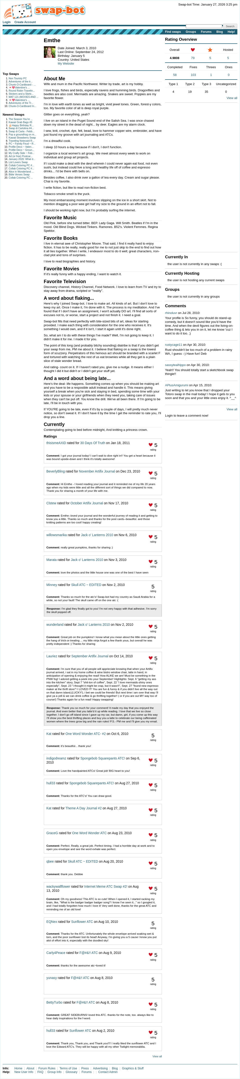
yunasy (52, 978)
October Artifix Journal (86, 503)
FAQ (40, 1072)
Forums (206, 31)
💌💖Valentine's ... (19, 87)
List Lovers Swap (18, 162)
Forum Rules (46, 1068)
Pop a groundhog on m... (22, 134)
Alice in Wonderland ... (21, 171)
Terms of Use (68, 1068)
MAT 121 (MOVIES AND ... (24, 97)
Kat (49, 734)
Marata (52, 560)
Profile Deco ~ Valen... (21, 147)
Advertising (100, 1068)
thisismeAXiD (56, 443)
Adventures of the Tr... (21, 103)
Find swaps (173, 31)
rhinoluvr (171, 313)
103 (193, 75)
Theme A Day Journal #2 (84, 808)
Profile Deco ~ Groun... (21, 150)
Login (7, 22)
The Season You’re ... (21, 119)
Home (18, 1068)
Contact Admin (108, 1072)
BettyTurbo (55, 1002)
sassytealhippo (175, 365)
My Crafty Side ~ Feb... (21, 153)
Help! (231, 31)
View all (157, 1056)
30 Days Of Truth (92, 443)
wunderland (55, 624)
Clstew (51, 503)
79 (192, 58)
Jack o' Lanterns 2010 (97, 535)
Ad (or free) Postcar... (21, 156)
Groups (191, 31)
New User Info (23, 1072)
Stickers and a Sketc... (21, 94)
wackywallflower (58, 886)
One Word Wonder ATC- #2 (86, 734)
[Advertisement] (18, 52)
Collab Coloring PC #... (21, 165)
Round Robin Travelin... (22, 90)
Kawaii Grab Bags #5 (20, 122)
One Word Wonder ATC (89, 833)
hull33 (51, 783)
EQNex (52, 922)
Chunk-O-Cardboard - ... (22, 84)
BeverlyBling (56, 471)
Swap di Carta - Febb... (21, 131)
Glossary (72, 1072)
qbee (50, 861)
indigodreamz (56, 758)
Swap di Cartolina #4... (21, 128)
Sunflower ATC (82, 922)
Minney (52, 585)
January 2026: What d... (22, 159)
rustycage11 (173, 344)
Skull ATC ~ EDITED (86, 585)
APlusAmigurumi (176, 385)
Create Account (25, 22)
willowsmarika (57, 535)
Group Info (54, 1072)
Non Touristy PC (18, 78)
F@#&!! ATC (89, 953)
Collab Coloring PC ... (21, 177)
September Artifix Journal (89, 656)
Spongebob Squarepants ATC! (102, 758)
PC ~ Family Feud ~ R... (22, 143)
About (30, 1068)
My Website (66, 63)
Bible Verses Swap (19, 174)
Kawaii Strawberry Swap (22, 137)
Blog (219, 31)
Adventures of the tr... (21, 81)
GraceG (52, 833)
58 (174, 75)
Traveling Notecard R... (21, 141)
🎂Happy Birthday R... (21, 125)
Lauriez (52, 656)
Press (85, 1068)
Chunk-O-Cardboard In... (22, 106)
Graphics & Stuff (133, 1068)
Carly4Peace (56, 953)
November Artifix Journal (97, 471)
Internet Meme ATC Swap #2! (105, 886)
